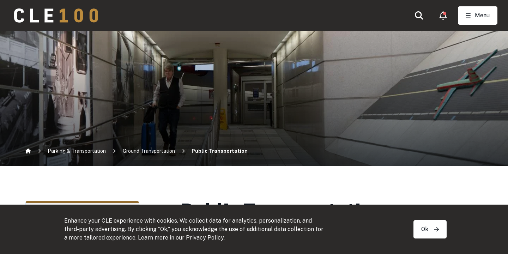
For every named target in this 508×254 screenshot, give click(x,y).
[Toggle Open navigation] (477, 15)
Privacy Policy (205, 237)
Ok (430, 229)
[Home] (28, 151)
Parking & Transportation (77, 151)
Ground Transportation (149, 151)
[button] (419, 15)
